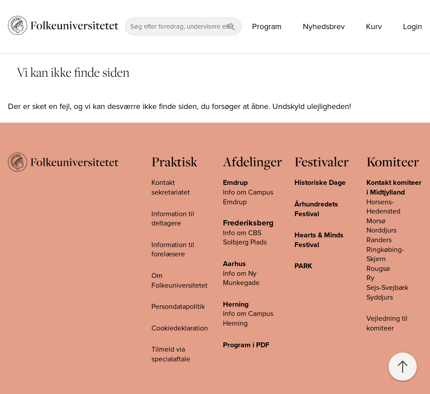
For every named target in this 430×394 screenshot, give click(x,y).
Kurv (374, 26)
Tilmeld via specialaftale (170, 354)
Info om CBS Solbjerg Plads (245, 238)
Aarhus (234, 263)
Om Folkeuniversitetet (179, 280)
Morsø (375, 221)
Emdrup (235, 182)
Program (267, 26)
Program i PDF (246, 345)
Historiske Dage (320, 182)
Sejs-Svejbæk (387, 287)
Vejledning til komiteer (386, 323)
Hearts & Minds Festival (318, 240)
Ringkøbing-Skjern (385, 254)
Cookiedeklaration (179, 328)
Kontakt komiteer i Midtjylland (394, 187)
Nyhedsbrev (324, 26)
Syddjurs (379, 297)
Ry (370, 278)
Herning (236, 304)
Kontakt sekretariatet (170, 187)
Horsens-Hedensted (383, 207)
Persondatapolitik (178, 306)
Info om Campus (248, 313)
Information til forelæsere (172, 249)
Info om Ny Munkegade (241, 278)
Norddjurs (381, 230)
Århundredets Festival (316, 209)
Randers (379, 240)
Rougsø (378, 268)
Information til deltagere (172, 219)
